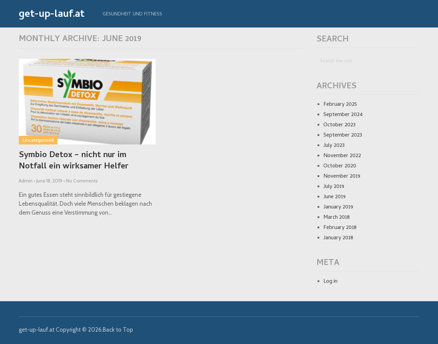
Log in (330, 281)
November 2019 (341, 176)
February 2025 (340, 104)
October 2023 (339, 125)
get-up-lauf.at (52, 15)
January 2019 (338, 207)
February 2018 (340, 228)
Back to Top (118, 329)
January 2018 (338, 238)
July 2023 (334, 145)
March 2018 (336, 217)
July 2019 (333, 186)
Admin (26, 181)
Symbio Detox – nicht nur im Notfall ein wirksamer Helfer (73, 161)
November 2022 (342, 156)
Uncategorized (38, 140)
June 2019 (334, 197)
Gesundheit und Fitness (132, 14)
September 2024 (343, 115)
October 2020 (339, 166)
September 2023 (342, 135)
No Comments (82, 181)
